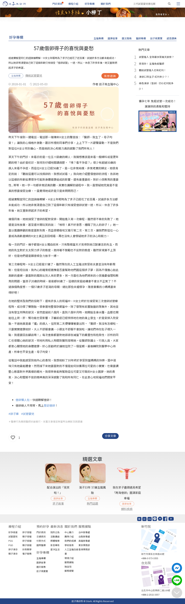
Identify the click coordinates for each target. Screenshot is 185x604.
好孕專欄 (90, 3)
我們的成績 (70, 540)
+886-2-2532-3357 (150, 594)
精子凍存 (13, 553)
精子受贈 (27, 536)
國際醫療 (41, 545)
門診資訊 (57, 3)
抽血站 (68, 566)
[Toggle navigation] (178, 4)
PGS (10, 540)
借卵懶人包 (23, 400)
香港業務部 (84, 549)
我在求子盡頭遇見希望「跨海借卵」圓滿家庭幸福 (127, 492)
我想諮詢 (110, 76)
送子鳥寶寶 (156, 38)
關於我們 (106, 3)
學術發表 (69, 545)
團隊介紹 (69, 536)
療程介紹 (73, 3)
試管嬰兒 (13, 536)
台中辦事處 (84, 532)
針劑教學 (27, 549)
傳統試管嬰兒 (33, 75)
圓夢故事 (113, 38)
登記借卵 (49, 405)
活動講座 (55, 536)
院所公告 (55, 532)
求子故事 (58, 503)
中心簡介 (69, 532)
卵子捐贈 (27, 540)
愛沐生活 (55, 549)
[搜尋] (169, 4)
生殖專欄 (99, 38)
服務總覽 (69, 570)
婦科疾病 (126, 509)
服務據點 (69, 562)
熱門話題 (92, 503)
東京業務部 (84, 545)
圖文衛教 (127, 38)
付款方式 (41, 540)
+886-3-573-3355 (149, 558)
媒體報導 (55, 540)
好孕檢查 (13, 532)
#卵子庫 (13, 414)
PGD (10, 545)
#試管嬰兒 (27, 414)
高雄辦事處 (84, 540)
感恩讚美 (172, 38)
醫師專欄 (141, 38)
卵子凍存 (13, 549)
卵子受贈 (27, 532)
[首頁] (18, 3)
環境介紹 (69, 558)
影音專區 (55, 545)
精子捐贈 (27, 545)
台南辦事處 (84, 536)
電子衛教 (27, 553)
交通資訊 (41, 536)
